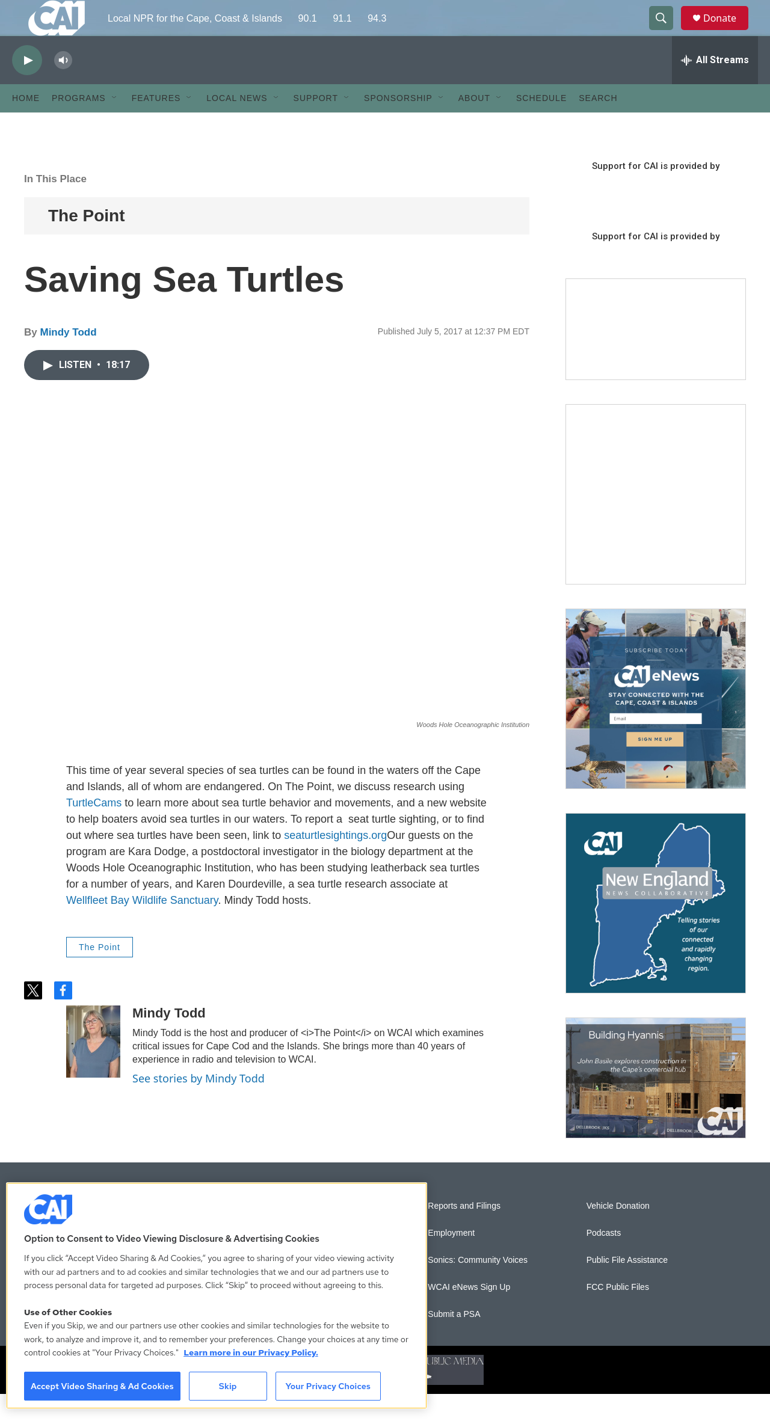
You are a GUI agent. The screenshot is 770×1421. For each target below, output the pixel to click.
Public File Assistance (627, 1287)
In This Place (55, 206)
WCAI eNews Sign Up (469, 1314)
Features (156, 125)
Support (316, 125)
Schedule (541, 125)
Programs (79, 125)
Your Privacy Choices (328, 1386)
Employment (451, 1260)
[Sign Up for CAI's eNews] (655, 725)
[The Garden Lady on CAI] (655, 521)
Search (598, 125)
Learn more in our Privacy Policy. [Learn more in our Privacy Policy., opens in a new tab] (250, 1352)
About (474, 125)
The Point (86, 242)
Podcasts (604, 1260)
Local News (236, 125)
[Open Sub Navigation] (115, 125)
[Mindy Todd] (93, 1069)
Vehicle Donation (618, 1233)
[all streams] (715, 87)
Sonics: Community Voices (478, 1287)
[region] (216, 1295)
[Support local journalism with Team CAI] (655, 356)
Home (26, 125)
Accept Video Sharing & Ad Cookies (102, 1386)
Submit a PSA (454, 1341)
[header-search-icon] (666, 32)
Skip (228, 1386)
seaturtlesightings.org (335, 862)
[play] (27, 87)
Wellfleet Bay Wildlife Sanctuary (142, 927)
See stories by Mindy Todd (198, 1105)
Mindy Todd (68, 359)
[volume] (63, 87)
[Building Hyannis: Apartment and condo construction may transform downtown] (655, 1105)
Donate (727, 31)
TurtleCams (94, 830)
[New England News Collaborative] (655, 930)
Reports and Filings (464, 1233)
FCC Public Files (618, 1314)
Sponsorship (398, 125)
